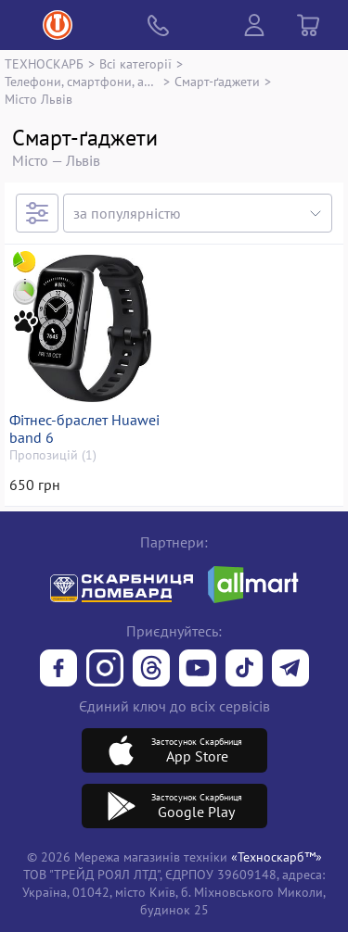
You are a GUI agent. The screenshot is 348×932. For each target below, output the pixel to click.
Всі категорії (135, 63)
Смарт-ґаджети (217, 81)
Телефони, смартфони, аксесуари (82, 81)
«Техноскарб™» (276, 856)
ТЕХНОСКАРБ (44, 63)
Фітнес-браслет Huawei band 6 (84, 429)
